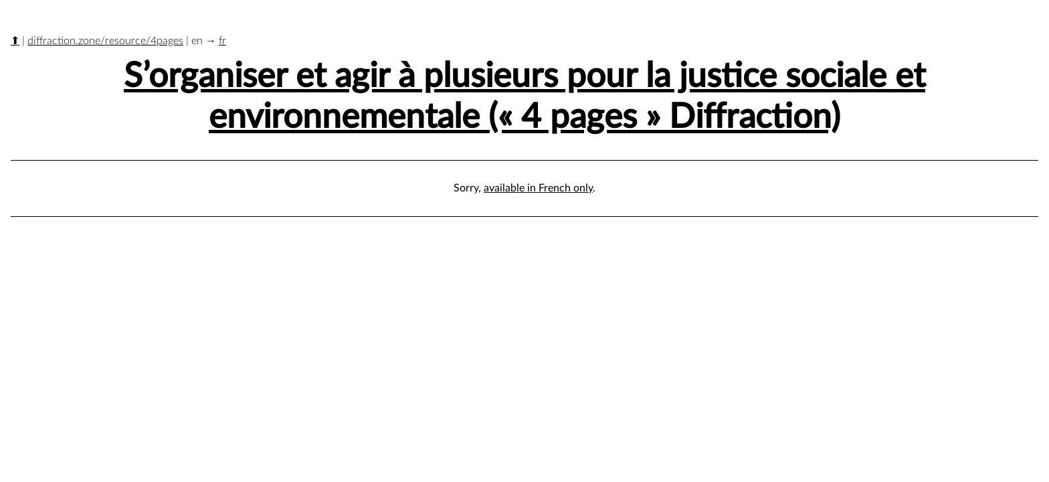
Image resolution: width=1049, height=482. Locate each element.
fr (222, 40)
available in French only (538, 188)
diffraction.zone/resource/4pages (105, 40)
